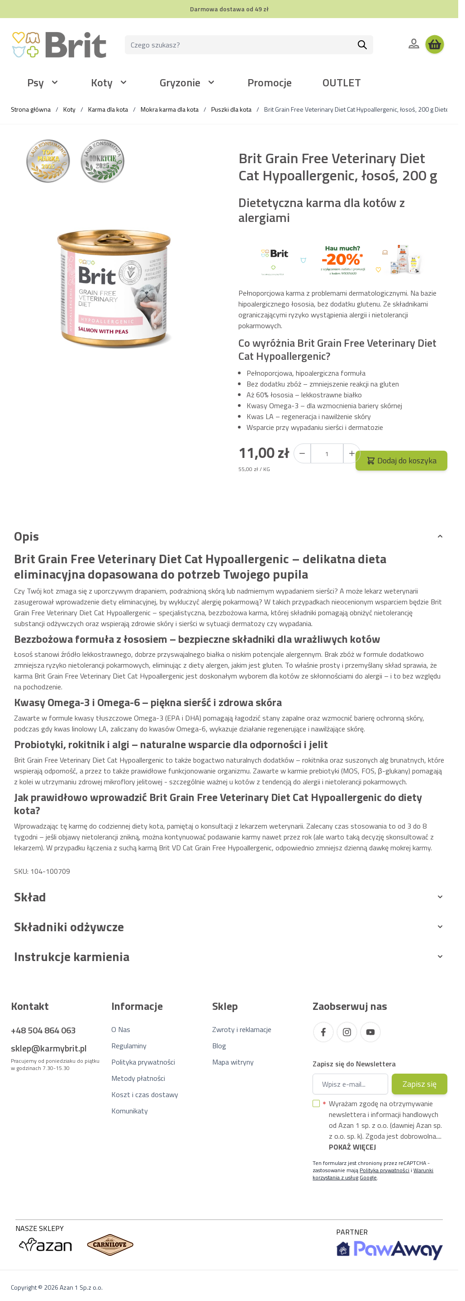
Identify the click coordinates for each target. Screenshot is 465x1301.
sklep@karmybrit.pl (49, 1048)
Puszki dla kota (231, 109)
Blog (219, 1045)
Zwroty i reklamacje (241, 1029)
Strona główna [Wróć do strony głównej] (31, 109)
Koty (102, 82)
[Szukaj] (362, 44)
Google (368, 1177)
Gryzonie (180, 82)
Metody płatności (138, 1078)
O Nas (120, 1029)
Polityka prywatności (143, 1061)
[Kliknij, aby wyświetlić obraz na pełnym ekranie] (115, 290)
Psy (35, 82)
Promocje (269, 82)
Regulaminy (129, 1045)
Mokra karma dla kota (170, 109)
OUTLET (342, 82)
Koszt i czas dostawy (144, 1094)
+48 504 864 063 (43, 1030)
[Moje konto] (414, 43)
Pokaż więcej (352, 1146)
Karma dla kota (108, 109)
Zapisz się (420, 1084)
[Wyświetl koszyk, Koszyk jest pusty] (434, 44)
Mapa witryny (233, 1061)
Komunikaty (129, 1110)
